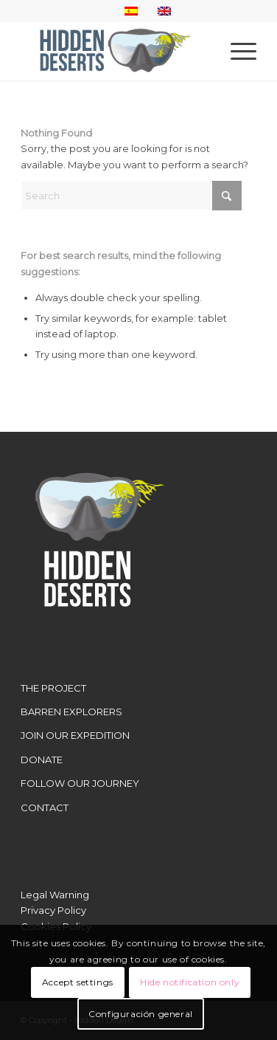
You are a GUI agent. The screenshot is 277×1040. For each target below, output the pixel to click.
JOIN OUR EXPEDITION (75, 735)
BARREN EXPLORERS (71, 711)
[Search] (131, 195)
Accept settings (77, 982)
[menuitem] (236, 50)
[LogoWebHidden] (115, 50)
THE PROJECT (53, 688)
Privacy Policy (53, 910)
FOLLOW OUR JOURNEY (80, 783)
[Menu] (236, 50)
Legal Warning (55, 894)
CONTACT (45, 807)
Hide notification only (189, 982)
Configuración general (140, 1013)
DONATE (42, 759)
